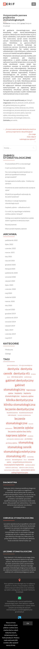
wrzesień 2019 (10, 322)
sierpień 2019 (10, 326)
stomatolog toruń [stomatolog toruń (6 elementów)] (17, 459)
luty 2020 (8, 305)
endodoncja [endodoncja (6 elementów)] (27, 377)
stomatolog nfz (8, 118)
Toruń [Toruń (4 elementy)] (25, 459)
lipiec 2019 (9, 330)
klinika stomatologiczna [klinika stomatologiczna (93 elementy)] (19, 404)
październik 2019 (11, 318)
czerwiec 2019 (10, 334)
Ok (28, 623)
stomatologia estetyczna (22, 118)
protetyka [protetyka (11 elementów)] (28, 439)
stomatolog (11, 115)
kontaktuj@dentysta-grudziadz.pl (24, 611)
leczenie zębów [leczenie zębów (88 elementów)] (23, 427)
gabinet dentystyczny (13, 105)
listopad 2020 (10, 269)
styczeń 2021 (10, 261)
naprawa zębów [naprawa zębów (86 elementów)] (16, 435)
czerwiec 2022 (10, 248)
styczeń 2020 (10, 309)
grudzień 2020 (10, 265)
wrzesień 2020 (10, 277)
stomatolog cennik (22, 115)
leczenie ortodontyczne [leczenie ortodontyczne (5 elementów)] (24, 415)
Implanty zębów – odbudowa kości (17, 207)
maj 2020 (8, 293)
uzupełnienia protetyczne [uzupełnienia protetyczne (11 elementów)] (22, 462)
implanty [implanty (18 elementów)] (18, 393)
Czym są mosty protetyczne (15, 168)
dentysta (14, 103)
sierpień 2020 (10, 281)
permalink (13, 120)
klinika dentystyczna (21, 108)
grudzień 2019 (10, 313)
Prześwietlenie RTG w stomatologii (17, 164)
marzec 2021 (10, 252)
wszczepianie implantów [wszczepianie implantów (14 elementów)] (14, 465)
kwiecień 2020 (10, 297)
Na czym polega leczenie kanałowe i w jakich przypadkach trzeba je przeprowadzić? (18, 174)
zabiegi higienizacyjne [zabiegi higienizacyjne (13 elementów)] (19, 472)
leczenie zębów (20, 113)
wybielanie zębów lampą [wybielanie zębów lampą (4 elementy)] (11, 467)
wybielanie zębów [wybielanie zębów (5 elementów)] (30, 465)
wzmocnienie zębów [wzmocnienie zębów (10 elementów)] (28, 470)
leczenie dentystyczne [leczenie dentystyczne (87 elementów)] (19, 409)
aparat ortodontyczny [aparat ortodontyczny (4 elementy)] (12, 365)
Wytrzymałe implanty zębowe (16, 229)
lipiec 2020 (9, 285)
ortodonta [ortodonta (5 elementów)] (30, 436)
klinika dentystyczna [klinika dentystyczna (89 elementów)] (19, 400)
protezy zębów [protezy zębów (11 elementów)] (11, 443)
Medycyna (9, 349)
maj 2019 (8, 338)
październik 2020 (11, 273)
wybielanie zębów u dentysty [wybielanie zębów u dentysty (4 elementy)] (26, 467)
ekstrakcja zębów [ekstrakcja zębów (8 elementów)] (17, 377)
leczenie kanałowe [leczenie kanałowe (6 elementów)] (12, 412)
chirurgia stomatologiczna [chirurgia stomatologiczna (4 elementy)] (25, 365)
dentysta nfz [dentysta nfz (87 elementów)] (22, 373)
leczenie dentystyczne (22, 110)
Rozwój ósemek (11, 225)
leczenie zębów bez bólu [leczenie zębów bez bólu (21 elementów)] (19, 431)
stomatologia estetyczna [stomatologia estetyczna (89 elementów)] (19, 451)
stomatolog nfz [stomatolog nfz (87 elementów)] (16, 456)
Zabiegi (29, 100)
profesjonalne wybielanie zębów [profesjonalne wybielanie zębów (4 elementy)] (15, 439)
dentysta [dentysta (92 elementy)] (13, 369)
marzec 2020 (10, 301)
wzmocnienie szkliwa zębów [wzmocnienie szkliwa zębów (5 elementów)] (11, 470)
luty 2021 (8, 256)
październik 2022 (11, 240)
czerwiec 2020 (10, 289)
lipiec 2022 (9, 244)
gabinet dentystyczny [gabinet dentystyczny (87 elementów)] (20, 380)
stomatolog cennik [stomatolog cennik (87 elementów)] (20, 447)
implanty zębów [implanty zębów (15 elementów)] (27, 396)
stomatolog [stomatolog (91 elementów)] (26, 442)
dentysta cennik (23, 103)
